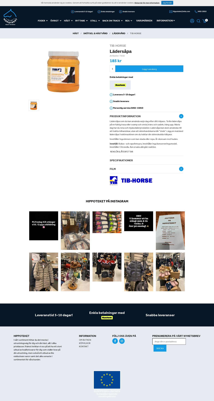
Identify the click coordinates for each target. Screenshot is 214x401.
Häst (69, 21)
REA (129, 21)
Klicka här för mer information (147, 3)
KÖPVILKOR (84, 343)
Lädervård (118, 33)
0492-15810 (201, 11)
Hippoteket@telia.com (181, 11)
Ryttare (82, 21)
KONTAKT (84, 346)
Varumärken (144, 20)
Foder (43, 21)
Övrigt (56, 21)
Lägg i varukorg (149, 69)
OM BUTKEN (85, 339)
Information (166, 20)
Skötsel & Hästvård (95, 33)
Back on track (113, 21)
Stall (95, 21)
